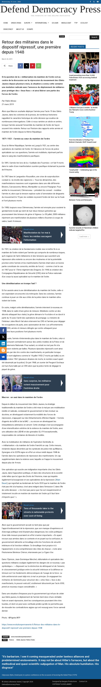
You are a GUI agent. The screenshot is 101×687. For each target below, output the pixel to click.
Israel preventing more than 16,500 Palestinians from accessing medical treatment (83, 77)
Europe (62, 36)
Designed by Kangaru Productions (12, 18)
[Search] (94, 37)
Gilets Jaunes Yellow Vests (25, 640)
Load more (84, 237)
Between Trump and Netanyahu (80, 200)
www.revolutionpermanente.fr (21, 637)
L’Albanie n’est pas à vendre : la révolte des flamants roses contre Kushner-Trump (83, 110)
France (11, 640)
